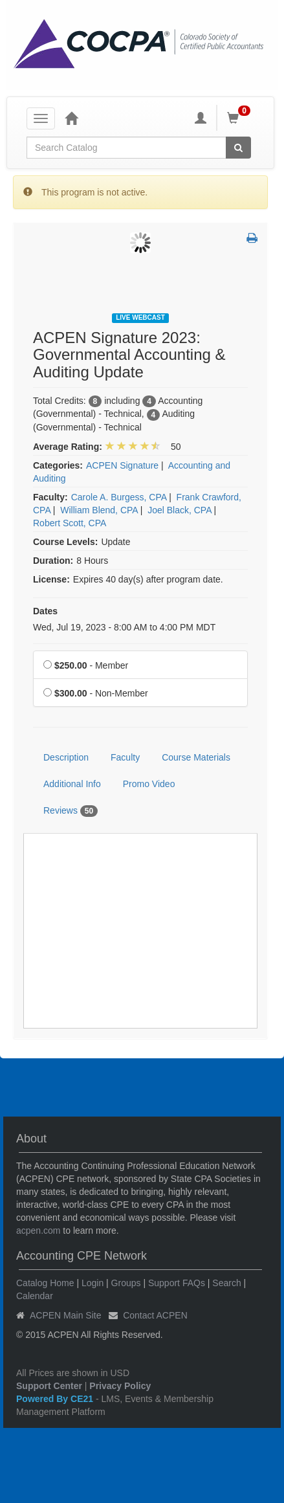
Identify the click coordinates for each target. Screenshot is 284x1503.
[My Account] (200, 118)
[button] (251, 238)
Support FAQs (176, 1283)
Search (226, 1283)
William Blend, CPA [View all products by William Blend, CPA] (99, 510)
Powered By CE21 (56, 1399)
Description (66, 757)
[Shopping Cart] (240, 118)
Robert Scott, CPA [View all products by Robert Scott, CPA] (69, 523)
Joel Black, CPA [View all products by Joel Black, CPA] (179, 510)
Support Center (49, 1386)
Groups (126, 1283)
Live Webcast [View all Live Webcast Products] (140, 317)
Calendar (34, 1296)
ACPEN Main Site (65, 1315)
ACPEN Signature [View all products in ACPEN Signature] (122, 465)
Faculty (125, 757)
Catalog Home (45, 1283)
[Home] (71, 118)
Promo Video (149, 784)
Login (93, 1283)
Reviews (70, 811)
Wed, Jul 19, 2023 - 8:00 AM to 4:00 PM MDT (124, 627)
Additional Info (72, 784)
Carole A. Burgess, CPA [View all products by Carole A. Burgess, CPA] (119, 497)
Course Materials (196, 757)
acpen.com (38, 1230)
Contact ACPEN (155, 1315)
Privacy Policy (120, 1386)
